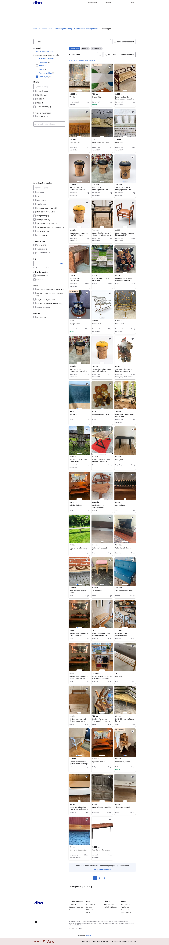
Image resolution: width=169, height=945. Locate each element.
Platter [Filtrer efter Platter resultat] (42, 65)
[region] (79, 78)
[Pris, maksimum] (51, 263)
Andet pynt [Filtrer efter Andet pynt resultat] (45, 76)
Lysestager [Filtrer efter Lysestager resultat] (44, 62)
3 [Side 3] (104, 878)
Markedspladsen (45, 28)
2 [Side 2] (99, 878)
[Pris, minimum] (38, 263)
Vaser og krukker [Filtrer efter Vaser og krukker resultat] (46, 73)
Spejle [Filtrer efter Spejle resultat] (42, 69)
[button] (124, 41)
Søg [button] (61, 263)
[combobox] (72, 41)
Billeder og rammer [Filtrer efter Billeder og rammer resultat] (47, 58)
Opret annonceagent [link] (102, 869)
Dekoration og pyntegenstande (86, 28)
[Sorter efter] (127, 54)
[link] (43, 51)
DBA (35, 28)
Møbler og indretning (63, 28)
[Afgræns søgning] (49, 86)
